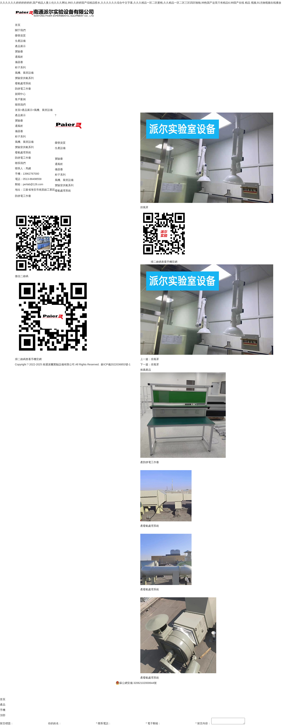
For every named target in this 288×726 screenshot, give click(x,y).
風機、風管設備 (24, 72)
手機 (2, 693)
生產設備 (20, 40)
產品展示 (27, 109)
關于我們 (60, 137)
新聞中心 (20, 201)
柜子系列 (20, 67)
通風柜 (19, 56)
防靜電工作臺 (23, 88)
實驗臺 (19, 51)
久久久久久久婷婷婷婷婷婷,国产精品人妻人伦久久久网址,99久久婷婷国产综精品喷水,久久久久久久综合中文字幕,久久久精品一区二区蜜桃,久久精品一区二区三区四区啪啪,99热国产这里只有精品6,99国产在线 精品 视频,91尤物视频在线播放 (140, 2)
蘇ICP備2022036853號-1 (115, 364)
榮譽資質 (20, 35)
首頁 (17, 109)
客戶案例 (20, 206)
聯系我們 (20, 211)
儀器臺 (19, 62)
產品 (2, 688)
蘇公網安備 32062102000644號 (136, 667)
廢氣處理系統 (23, 83)
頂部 (2, 699)
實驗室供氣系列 (24, 78)
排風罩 (155, 359)
